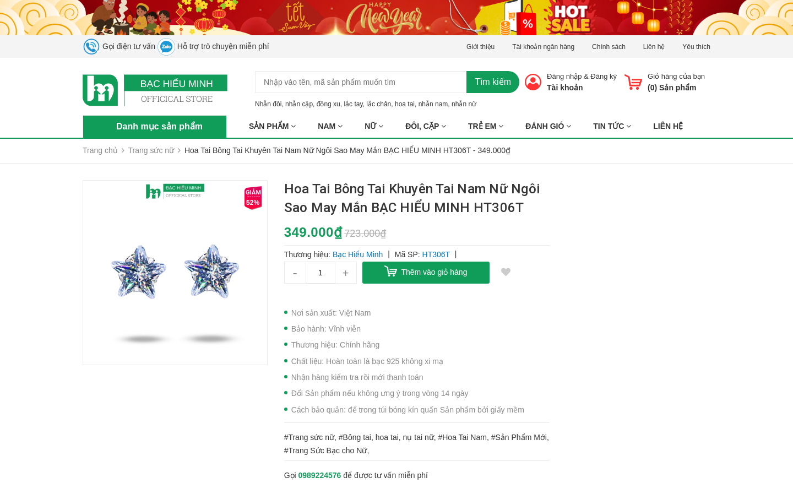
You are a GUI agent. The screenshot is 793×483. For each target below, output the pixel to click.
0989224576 (319, 475)
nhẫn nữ (464, 104)
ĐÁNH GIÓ (548, 126)
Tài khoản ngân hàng (543, 47)
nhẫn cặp (299, 104)
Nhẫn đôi (268, 104)
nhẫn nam (433, 104)
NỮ (374, 126)
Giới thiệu (480, 47)
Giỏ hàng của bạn (676, 76)
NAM (330, 126)
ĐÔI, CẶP (425, 126)
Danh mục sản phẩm (159, 126)
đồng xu (328, 104)
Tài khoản (565, 87)
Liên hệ (654, 47)
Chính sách (609, 47)
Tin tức (612, 126)
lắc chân (378, 104)
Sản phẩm (272, 126)
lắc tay (353, 104)
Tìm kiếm (493, 81)
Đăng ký (603, 76)
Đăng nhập (564, 76)
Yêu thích (696, 47)
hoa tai (405, 104)
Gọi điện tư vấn (119, 46)
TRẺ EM (485, 126)
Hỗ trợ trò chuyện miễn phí (213, 46)
